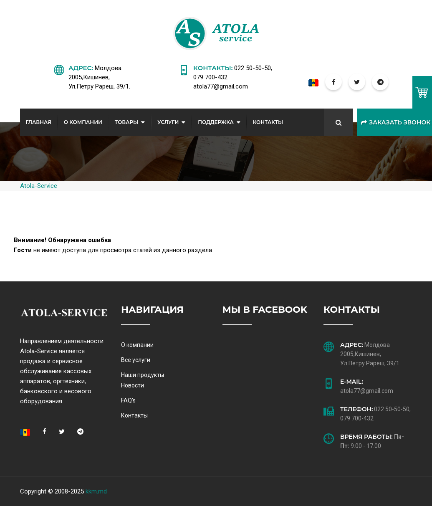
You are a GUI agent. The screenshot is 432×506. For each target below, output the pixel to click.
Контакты (268, 122)
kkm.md (96, 491)
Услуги (168, 122)
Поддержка (216, 122)
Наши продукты (142, 375)
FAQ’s (128, 400)
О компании (137, 345)
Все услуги (135, 360)
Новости (132, 385)
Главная (38, 122)
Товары (126, 122)
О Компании (83, 122)
